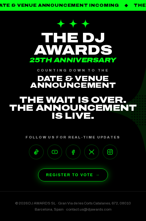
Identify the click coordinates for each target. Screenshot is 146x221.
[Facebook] (73, 152)
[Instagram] (110, 152)
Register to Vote (73, 175)
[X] (91, 152)
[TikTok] (36, 152)
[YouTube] (54, 152)
